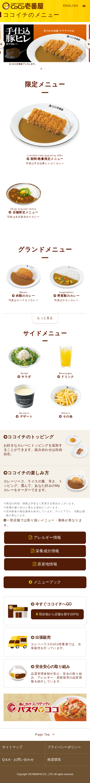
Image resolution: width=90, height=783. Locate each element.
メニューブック (45, 582)
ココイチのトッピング (29, 437)
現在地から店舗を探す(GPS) (57, 614)
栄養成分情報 (45, 551)
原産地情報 (45, 564)
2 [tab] (45, 69)
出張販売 (41, 637)
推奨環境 (54, 759)
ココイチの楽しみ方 (26, 472)
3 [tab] (49, 69)
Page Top (45, 734)
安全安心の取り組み (50, 666)
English (70, 5)
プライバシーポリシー (64, 747)
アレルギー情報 (45, 537)
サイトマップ (12, 747)
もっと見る (45, 318)
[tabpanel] (45, 45)
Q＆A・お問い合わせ (18, 759)
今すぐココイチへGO (51, 604)
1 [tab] (41, 69)
